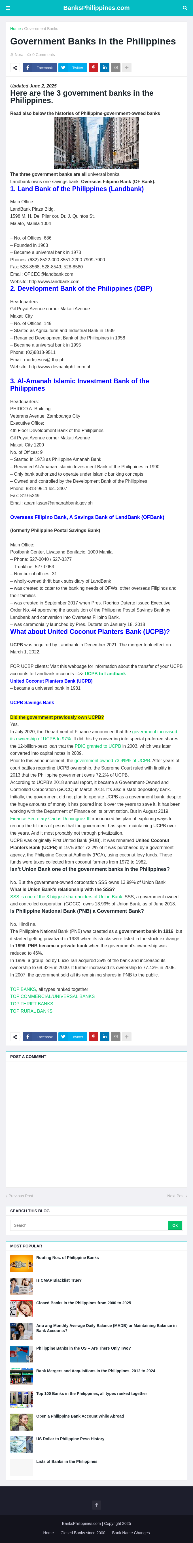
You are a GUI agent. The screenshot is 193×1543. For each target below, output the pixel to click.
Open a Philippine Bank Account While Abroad (80, 1416)
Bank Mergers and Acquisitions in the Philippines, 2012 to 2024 (95, 1371)
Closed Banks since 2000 (83, 1533)
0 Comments (43, 54)
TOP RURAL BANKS (31, 1011)
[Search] (89, 1225)
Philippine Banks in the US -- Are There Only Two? (83, 1348)
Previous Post (21, 1196)
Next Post (175, 1196)
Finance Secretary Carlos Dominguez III (50, 818)
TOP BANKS (23, 989)
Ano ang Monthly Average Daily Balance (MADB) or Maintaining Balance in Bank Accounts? (106, 1328)
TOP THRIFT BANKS (31, 1003)
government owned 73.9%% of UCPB (112, 760)
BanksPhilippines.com (96, 7)
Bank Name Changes (131, 1533)
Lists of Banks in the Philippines (66, 1461)
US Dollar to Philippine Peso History (70, 1439)
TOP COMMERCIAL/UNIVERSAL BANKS (52, 996)
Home (15, 28)
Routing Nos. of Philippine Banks (67, 1257)
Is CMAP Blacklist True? (59, 1280)
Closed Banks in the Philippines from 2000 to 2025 (83, 1303)
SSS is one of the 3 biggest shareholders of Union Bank (66, 896)
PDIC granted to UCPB (98, 746)
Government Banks (41, 28)
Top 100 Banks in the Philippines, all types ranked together (91, 1393)
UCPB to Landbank (105, 673)
